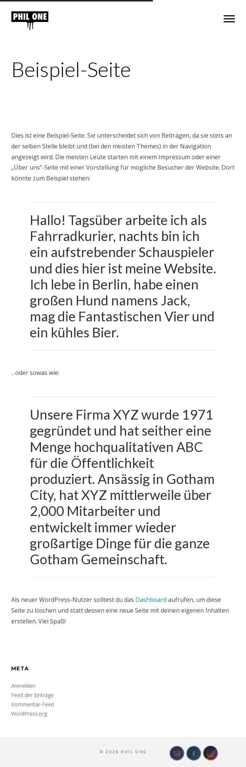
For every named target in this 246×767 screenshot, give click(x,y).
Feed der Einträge (32, 695)
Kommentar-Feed (32, 704)
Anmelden (23, 685)
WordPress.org (29, 713)
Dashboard (151, 600)
